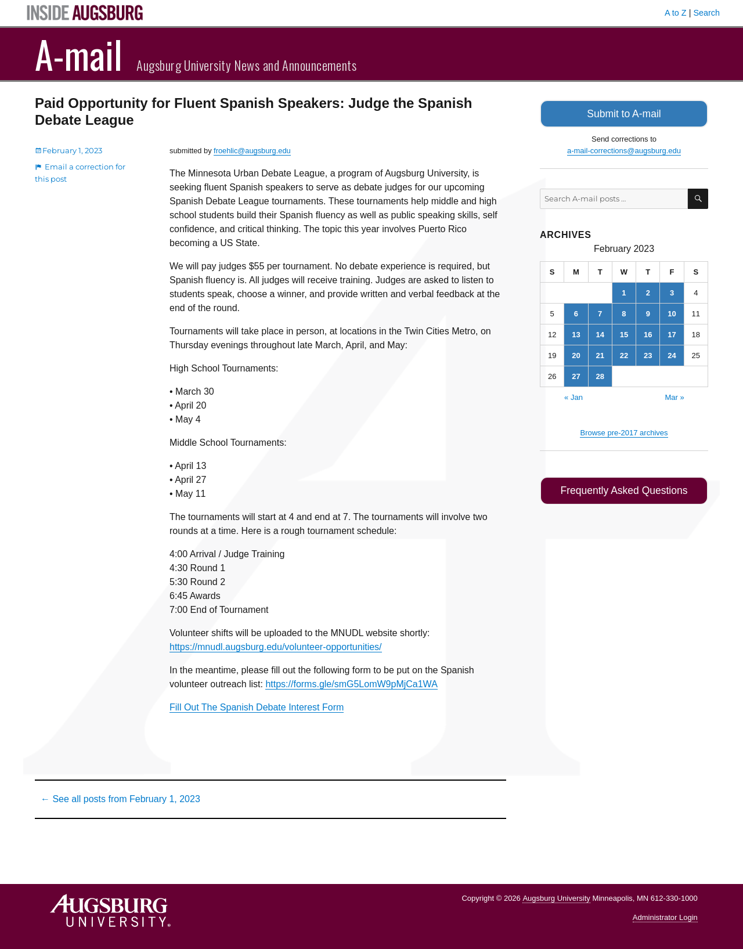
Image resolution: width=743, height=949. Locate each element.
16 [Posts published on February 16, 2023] (648, 333)
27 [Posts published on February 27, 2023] (576, 374)
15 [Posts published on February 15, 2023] (624, 333)
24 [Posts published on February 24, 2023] (672, 353)
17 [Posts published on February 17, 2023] (672, 333)
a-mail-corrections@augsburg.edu (624, 149)
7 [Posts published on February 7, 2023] (600, 312)
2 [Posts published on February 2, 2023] (648, 291)
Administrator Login (665, 917)
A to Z (676, 12)
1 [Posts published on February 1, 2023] (624, 291)
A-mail (78, 54)
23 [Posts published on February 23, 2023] (648, 353)
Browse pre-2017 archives (624, 431)
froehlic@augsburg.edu (252, 150)
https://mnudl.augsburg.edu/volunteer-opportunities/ (275, 647)
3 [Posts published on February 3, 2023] (672, 291)
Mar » (674, 395)
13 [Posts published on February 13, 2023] (576, 333)
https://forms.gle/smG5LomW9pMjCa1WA (351, 684)
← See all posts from (120, 799)
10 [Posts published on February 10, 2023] (672, 312)
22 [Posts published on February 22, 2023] (624, 353)
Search (706, 12)
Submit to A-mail (624, 113)
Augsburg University (556, 898)
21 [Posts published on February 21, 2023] (600, 353)
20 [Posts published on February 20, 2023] (576, 353)
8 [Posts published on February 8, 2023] (624, 312)
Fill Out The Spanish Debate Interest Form (256, 707)
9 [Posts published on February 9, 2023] (648, 312)
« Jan (573, 395)
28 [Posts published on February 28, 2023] (600, 374)
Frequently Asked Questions (623, 488)
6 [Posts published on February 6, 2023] (576, 312)
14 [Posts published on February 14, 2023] (600, 333)
